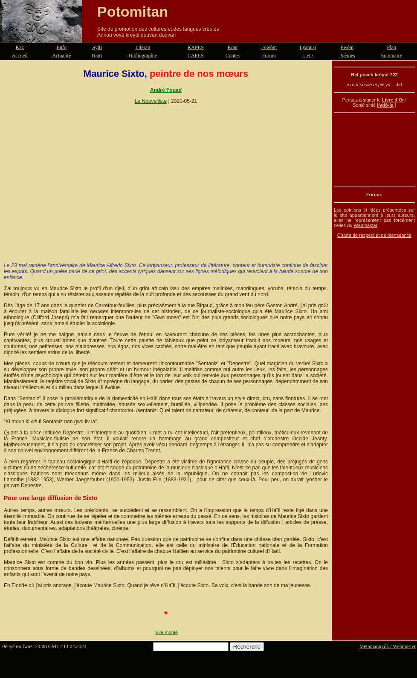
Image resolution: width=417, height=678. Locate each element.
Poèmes (347, 55)
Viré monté (166, 632)
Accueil (20, 55)
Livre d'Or (393, 99)
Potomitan (132, 11)
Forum (269, 55)
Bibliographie (143, 55)
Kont (232, 47)
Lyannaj (308, 47)
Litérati (142, 47)
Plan (391, 47)
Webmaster (365, 225)
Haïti (97, 55)
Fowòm (269, 47)
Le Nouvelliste (151, 101)
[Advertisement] (374, 150)
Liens (308, 55)
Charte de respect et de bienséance (374, 235)
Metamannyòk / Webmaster (387, 646)
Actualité (61, 55)
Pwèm (347, 47)
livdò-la (385, 105)
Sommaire (391, 55)
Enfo (62, 47)
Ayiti (97, 47)
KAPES (196, 47)
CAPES (195, 55)
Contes (233, 55)
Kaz (20, 47)
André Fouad (166, 90)
